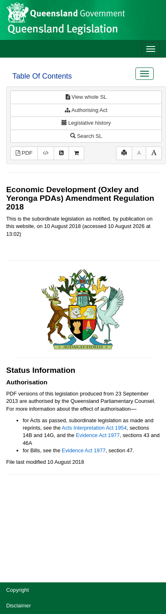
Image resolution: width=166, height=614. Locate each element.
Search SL (86, 136)
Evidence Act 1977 (98, 435)
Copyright (17, 590)
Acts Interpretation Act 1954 (94, 428)
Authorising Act (86, 110)
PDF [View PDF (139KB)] (24, 153)
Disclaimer (18, 605)
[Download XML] (46, 153)
